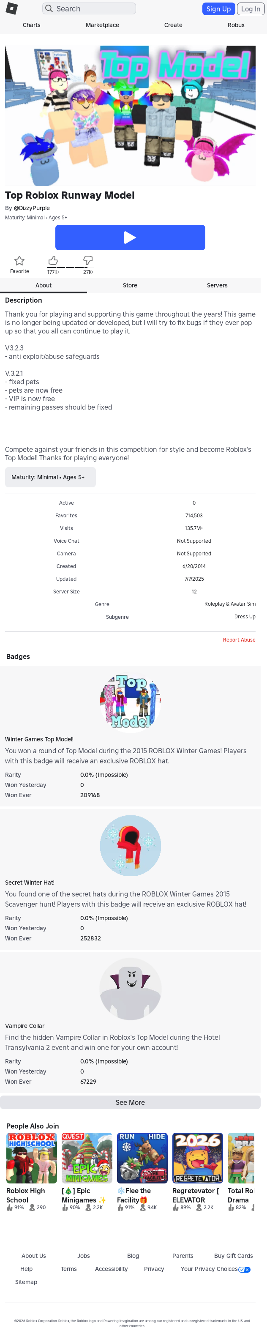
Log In (251, 9)
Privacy (154, 1269)
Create (173, 25)
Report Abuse (239, 640)
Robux (236, 25)
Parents (182, 1256)
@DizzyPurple (32, 208)
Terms (69, 1269)
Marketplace (102, 25)
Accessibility (111, 1269)
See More (130, 1102)
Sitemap (26, 1282)
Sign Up (219, 9)
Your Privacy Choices (216, 1269)
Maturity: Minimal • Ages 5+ (36, 217)
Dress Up (245, 616)
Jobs (83, 1256)
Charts (32, 25)
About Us (34, 1256)
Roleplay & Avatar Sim (230, 604)
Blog (133, 1256)
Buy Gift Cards (233, 1256)
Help (26, 1269)
